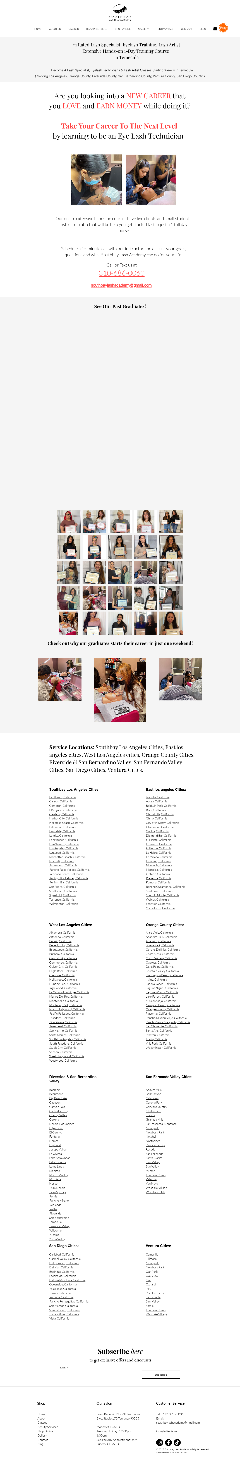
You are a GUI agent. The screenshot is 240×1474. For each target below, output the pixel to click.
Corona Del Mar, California (163, 949)
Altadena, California (61, 937)
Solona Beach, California (64, 1310)
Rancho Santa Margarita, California (168, 1022)
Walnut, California (157, 899)
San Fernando (154, 1154)
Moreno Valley (58, 1175)
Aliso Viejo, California (159, 932)
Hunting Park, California (64, 984)
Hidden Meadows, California (67, 1280)
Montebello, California (63, 1001)
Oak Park (152, 1271)
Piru (148, 1288)
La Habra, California (158, 852)
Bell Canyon (153, 1094)
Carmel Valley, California (65, 1259)
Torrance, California (62, 899)
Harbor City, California (63, 818)
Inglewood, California (62, 988)
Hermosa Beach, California (66, 822)
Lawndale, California (62, 831)
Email (64, 1367)
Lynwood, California (62, 852)
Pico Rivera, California (63, 1022)
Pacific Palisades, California (66, 1013)
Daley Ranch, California (64, 1263)
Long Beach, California (63, 839)
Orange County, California (162, 1009)
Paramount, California (63, 865)
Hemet (53, 1141)
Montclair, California (159, 869)
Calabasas (152, 1098)
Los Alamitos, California (64, 844)
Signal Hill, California (62, 895)
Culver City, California (63, 966)
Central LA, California (63, 958)
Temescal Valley (59, 1226)
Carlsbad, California (61, 1254)
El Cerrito (55, 1132)
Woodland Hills (155, 1192)
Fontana (54, 1136)
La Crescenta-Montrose (161, 1124)
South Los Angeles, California (67, 1039)
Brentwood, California (63, 949)
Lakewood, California (62, 827)
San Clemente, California (161, 1026)
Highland (55, 1145)
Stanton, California (157, 1035)
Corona (54, 1119)
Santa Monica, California (64, 1035)
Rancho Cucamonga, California (165, 886)
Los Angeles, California (63, 848)
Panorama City (155, 1145)
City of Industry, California (162, 822)
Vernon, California (60, 1052)
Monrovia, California (159, 865)
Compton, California (62, 805)
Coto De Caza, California (161, 958)
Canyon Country (156, 1107)
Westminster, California (161, 1047)
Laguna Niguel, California (162, 988)
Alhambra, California (62, 932)
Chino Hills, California (160, 814)
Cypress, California (158, 962)
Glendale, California (62, 975)
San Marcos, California (63, 1305)
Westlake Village (156, 1188)
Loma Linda (56, 1166)
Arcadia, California (157, 797)
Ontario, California (158, 874)
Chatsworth (153, 1111)
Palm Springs (57, 1192)
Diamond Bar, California (161, 835)
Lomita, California (60, 835)
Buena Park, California (160, 945)
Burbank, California (61, 954)
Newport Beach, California (163, 1005)
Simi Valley (153, 1162)
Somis (149, 1305)
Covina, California (157, 831)
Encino (150, 1115)
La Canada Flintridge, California (69, 992)
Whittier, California (158, 903)
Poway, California (60, 1293)
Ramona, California (61, 1297)
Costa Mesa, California (160, 954)
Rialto (53, 1209)
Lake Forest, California (160, 996)
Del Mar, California (61, 1267)
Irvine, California (156, 979)
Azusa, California (156, 801)
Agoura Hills (154, 1090)
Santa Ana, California (159, 1030)
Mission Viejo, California (161, 1001)
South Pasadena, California (66, 1043)
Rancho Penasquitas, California (68, 1301)
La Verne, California (158, 861)
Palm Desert (57, 1188)
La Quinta (55, 1154)
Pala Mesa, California (62, 1288)
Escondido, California (62, 1276)
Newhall (151, 1136)
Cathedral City (58, 1111)
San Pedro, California (62, 886)
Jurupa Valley (57, 1149)
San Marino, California (63, 1030)
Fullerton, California (158, 848)
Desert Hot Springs (61, 1124)
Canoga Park (154, 1102)
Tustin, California (156, 1039)
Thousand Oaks (155, 1175)
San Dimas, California (159, 891)
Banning (54, 1090)
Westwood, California (63, 1060)
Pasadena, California (62, 1018)
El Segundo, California (63, 810)
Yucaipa (54, 1235)
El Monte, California (158, 839)
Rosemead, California (62, 1026)
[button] (73, 29)
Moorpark (152, 1128)
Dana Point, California (160, 966)
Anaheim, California (158, 941)
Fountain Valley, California (162, 971)
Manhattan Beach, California (67, 857)
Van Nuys (152, 1183)
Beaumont (56, 1094)
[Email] (98, 1374)
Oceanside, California (63, 1284)
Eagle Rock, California (63, 971)
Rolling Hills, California (63, 882)
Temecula (55, 1222)
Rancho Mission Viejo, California (166, 1018)
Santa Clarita (154, 1158)
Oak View (152, 1276)
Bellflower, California (62, 797)
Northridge (153, 1141)
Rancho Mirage (59, 1200)
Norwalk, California (61, 861)
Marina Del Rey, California (66, 996)
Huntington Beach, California (164, 975)
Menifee (54, 1171)
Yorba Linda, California (160, 908)
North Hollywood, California (67, 1009)
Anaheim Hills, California (161, 937)
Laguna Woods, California (162, 992)
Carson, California (60, 801)
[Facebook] (168, 1442)
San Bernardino (59, 1217)
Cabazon (55, 1102)
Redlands (55, 1205)
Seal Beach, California (63, 891)
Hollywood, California (63, 979)
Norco (53, 1183)
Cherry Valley (58, 1115)
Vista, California (59, 1318)
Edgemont (56, 1128)
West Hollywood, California (66, 1056)
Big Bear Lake (58, 1098)
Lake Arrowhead (59, 1158)
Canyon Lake (57, 1107)
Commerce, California (63, 962)
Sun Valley (152, 1166)
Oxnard (151, 1284)
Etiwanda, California (159, 844)
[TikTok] (177, 1442)
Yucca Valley (57, 1239)
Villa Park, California (158, 1043)
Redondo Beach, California (66, 874)
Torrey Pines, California (64, 1314)
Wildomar (55, 1230)
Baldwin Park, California (161, 805)
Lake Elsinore (57, 1162)
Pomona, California (158, 882)
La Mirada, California (159, 857)
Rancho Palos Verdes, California (69, 869)
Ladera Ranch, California (161, 984)
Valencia (151, 1179)
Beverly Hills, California (64, 945)
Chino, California (156, 818)
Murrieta (55, 1179)
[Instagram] (159, 1442)
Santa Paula (153, 1297)
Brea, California (156, 810)
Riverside (55, 1213)
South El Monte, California (162, 895)
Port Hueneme (155, 1293)
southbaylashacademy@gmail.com (178, 1422)
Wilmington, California (63, 903)
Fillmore (151, 1259)
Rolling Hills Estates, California (68, 878)
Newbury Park (155, 1132)
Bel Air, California (60, 941)
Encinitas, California (62, 1271)
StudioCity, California (62, 1047)
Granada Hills (154, 1119)
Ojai (148, 1280)
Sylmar (150, 1171)
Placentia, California (158, 878)
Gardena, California (61, 814)
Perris (53, 1196)
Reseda (150, 1149)
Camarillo (152, 1254)
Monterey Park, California (65, 1005)
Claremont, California (160, 827)
